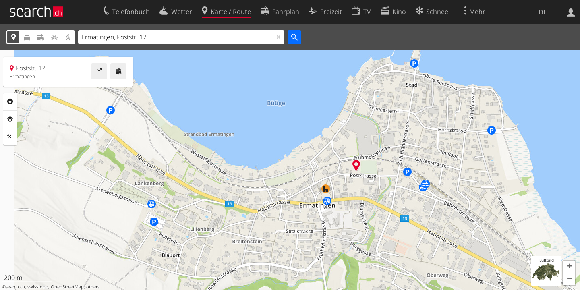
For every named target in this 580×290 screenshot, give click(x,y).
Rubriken (10, 101)
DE (543, 12)
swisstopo (37, 287)
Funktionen (10, 136)
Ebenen (10, 119)
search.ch (15, 287)
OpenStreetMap (67, 287)
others (92, 287)
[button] (569, 267)
